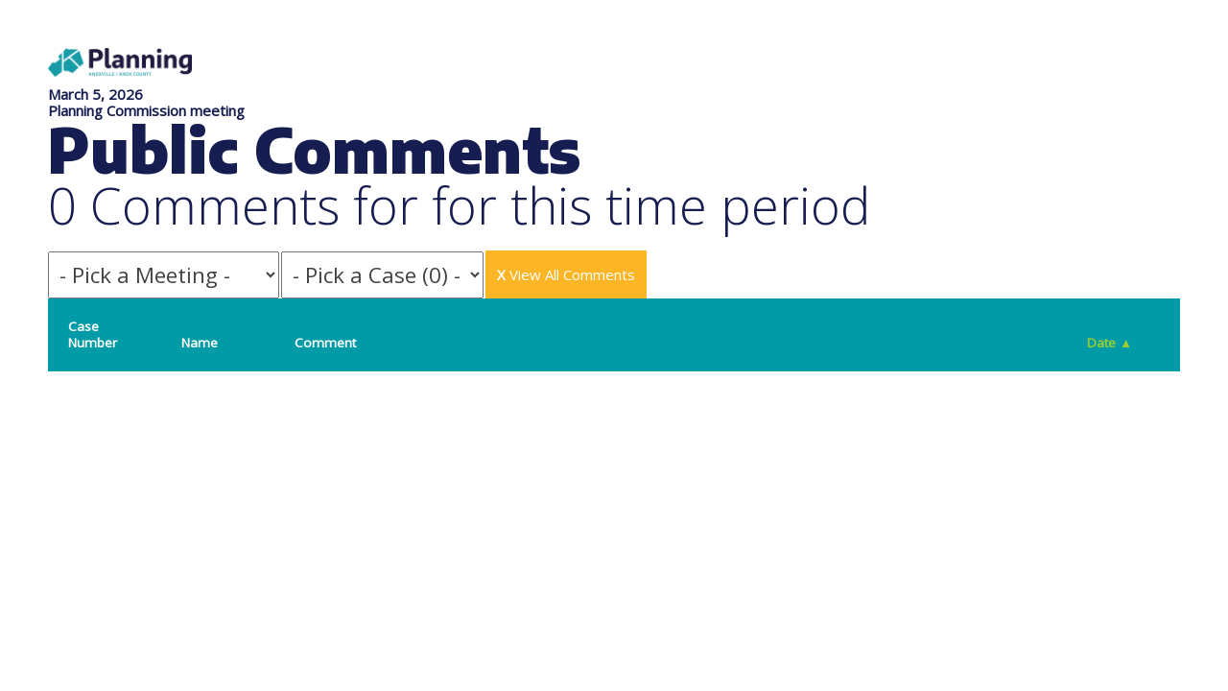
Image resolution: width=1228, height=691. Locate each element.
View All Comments (566, 274)
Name (199, 342)
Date (1109, 342)
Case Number (92, 334)
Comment (325, 342)
